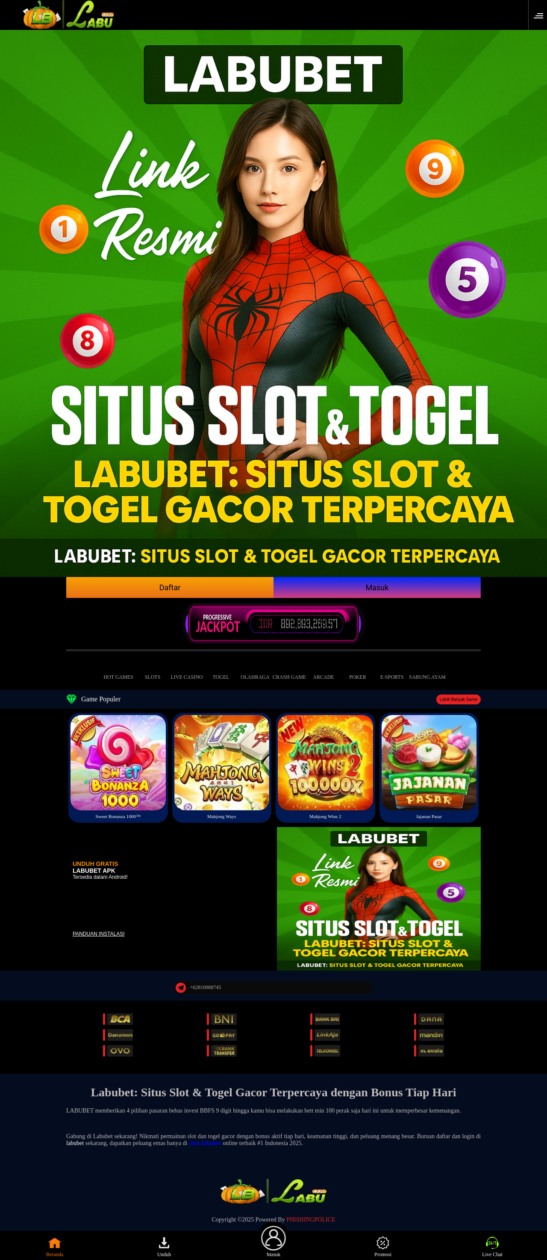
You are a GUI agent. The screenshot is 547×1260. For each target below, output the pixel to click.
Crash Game (289, 670)
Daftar (170, 587)
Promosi (382, 1246)
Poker (358, 670)
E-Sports (392, 670)
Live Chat (492, 1246)
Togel (221, 670)
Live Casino (187, 670)
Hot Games (118, 670)
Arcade (323, 670)
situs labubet (205, 1143)
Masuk (377, 587)
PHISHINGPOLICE (310, 1219)
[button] (541, 15)
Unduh (164, 1246)
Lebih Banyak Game (458, 699)
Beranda (54, 1246)
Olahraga (255, 670)
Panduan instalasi (99, 934)
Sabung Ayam (427, 670)
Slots (152, 670)
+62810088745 (198, 988)
